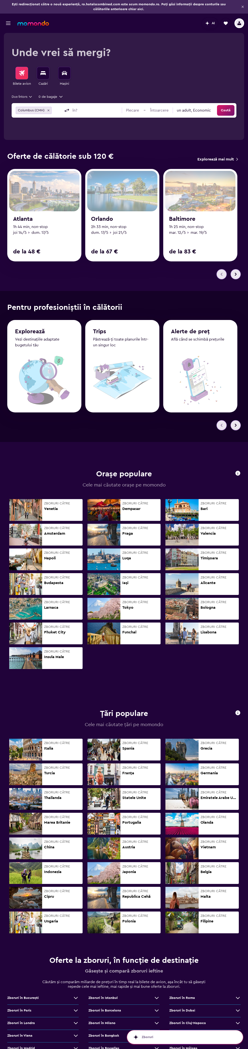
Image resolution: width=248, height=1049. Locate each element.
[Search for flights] (22, 73)
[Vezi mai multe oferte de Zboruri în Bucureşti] (76, 980)
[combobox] (22, 96)
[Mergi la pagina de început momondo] (33, 23)
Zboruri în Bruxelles (103, 1030)
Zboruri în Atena (182, 1017)
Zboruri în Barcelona (104, 992)
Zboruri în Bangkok (103, 1017)
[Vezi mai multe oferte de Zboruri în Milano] (157, 1005)
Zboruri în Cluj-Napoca (187, 1005)
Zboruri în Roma (182, 980)
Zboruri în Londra (21, 1005)
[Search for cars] (64, 73)
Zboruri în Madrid (21, 1030)
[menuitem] (22, 76)
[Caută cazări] (43, 73)
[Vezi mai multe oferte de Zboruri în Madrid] (76, 1030)
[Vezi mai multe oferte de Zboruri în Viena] (76, 1018)
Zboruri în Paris (19, 992)
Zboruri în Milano (102, 1005)
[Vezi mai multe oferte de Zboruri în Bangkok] (157, 1018)
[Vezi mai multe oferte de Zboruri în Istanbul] (157, 980)
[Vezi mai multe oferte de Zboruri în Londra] (76, 1005)
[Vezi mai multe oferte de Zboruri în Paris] (76, 993)
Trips (99, 314)
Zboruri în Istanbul (103, 980)
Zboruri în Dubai (182, 992)
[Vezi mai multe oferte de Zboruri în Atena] (238, 1018)
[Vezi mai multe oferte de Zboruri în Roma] (238, 980)
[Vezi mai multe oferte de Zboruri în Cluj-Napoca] (238, 1005)
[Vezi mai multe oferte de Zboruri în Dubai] (238, 993)
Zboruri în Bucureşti (23, 980)
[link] (217, 159)
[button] (242, 6)
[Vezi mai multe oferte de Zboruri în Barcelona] (157, 993)
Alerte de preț (190, 314)
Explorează (30, 314)
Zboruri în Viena (19, 1017)
